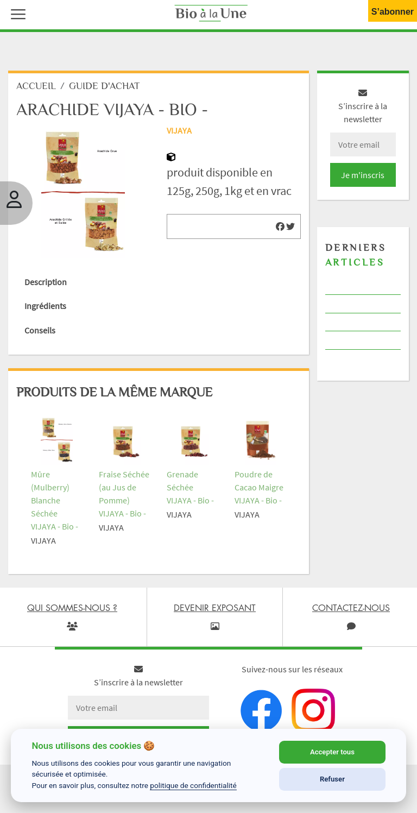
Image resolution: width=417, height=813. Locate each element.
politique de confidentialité (193, 785)
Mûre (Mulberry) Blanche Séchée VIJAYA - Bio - (54, 500)
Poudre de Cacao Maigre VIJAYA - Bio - (259, 487)
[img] (280, 226)
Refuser (332, 779)
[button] (15, 13)
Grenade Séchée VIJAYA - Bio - (190, 487)
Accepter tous (332, 752)
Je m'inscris (362, 174)
